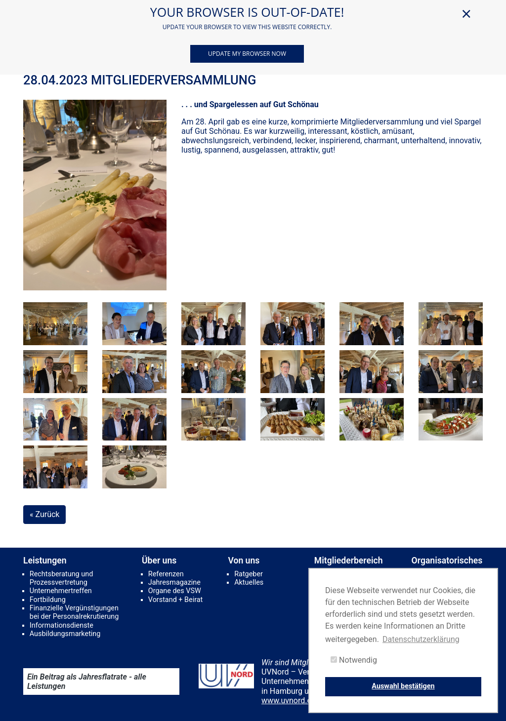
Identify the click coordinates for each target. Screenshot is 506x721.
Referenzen (166, 574)
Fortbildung (48, 600)
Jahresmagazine (174, 582)
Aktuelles (248, 582)
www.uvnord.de (288, 700)
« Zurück (44, 514)
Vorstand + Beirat (175, 600)
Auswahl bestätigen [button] (403, 686)
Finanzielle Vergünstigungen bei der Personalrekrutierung (74, 612)
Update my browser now (247, 53)
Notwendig (354, 660)
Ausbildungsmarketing (65, 634)
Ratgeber (248, 574)
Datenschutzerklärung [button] (421, 639)
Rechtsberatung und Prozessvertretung (61, 578)
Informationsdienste (61, 625)
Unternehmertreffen (61, 591)
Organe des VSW (174, 591)
